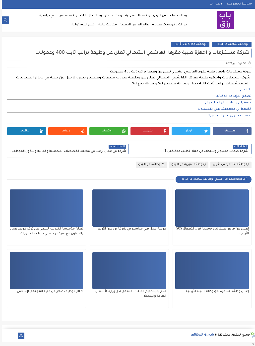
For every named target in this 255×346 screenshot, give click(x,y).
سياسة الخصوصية (237, 3)
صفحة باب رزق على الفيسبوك (227, 115)
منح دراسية (46, 15)
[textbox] (127, 90)
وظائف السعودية (135, 15)
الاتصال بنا (215, 3)
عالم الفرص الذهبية (132, 25)
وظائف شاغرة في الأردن (168, 15)
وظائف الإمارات (89, 15)
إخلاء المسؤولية (82, 25)
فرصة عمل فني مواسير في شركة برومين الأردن (130, 229)
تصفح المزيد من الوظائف (232, 96)
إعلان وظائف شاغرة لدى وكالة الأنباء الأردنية (215, 291)
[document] (127, 90)
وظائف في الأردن (149, 164)
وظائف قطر (111, 15)
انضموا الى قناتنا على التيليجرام (226, 103)
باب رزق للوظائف (200, 335)
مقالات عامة (106, 25)
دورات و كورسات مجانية (167, 25)
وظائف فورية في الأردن (188, 44)
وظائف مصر (66, 15)
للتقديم (244, 90)
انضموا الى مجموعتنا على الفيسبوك (223, 109)
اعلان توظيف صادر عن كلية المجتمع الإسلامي (48, 291)
